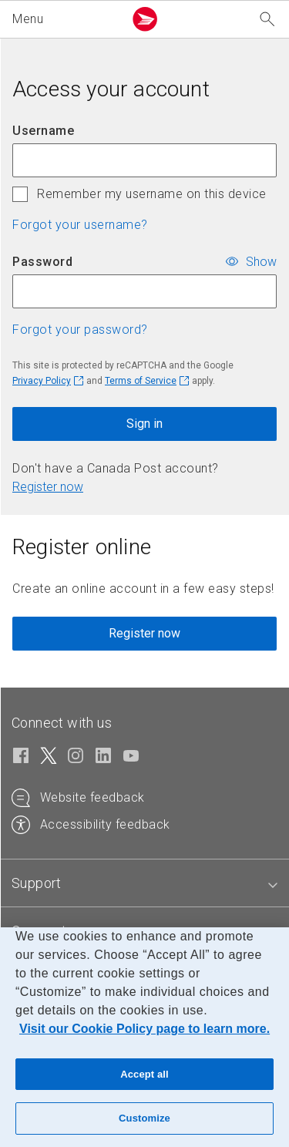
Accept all (144, 1074)
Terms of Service (140, 380)
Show (261, 261)
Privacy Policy (41, 380)
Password (42, 261)
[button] (64, 19)
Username (43, 130)
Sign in (144, 423)
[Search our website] (267, 19)
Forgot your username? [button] (80, 224)
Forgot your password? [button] (80, 329)
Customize (144, 1118)
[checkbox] (20, 194)
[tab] (37, 883)
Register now (47, 486)
